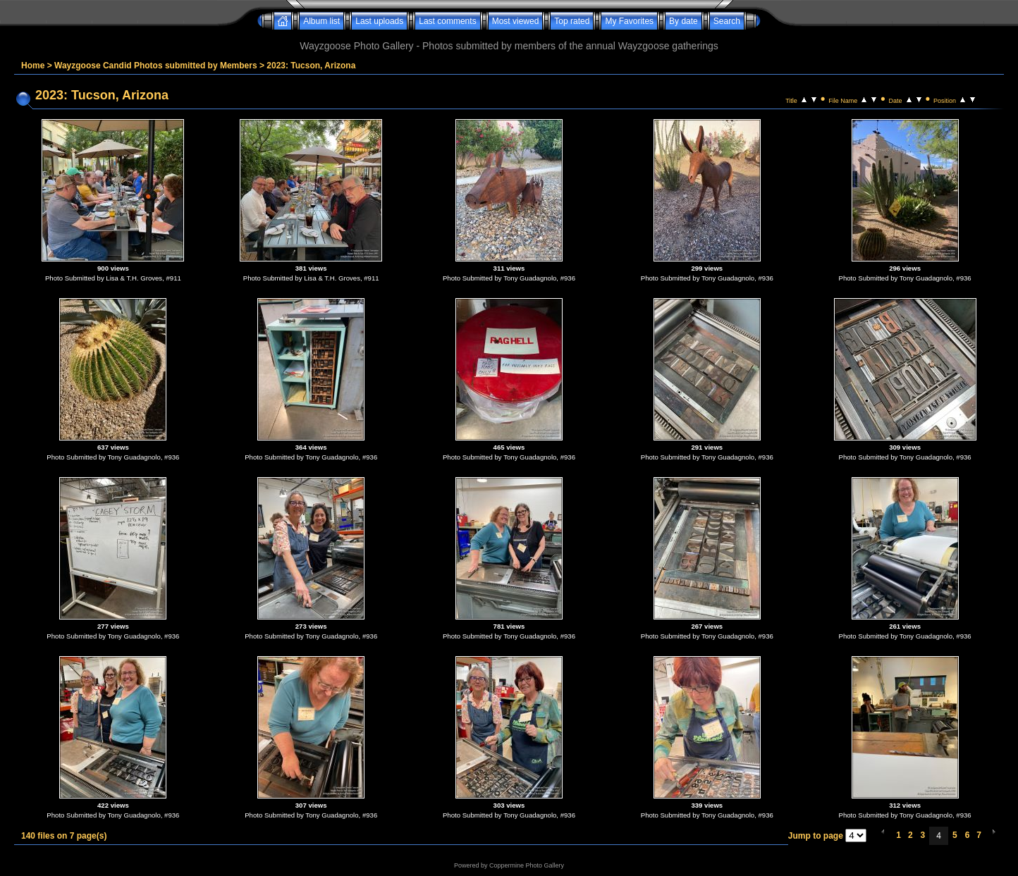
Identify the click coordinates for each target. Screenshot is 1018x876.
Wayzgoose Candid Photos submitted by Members (155, 65)
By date (683, 21)
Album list (321, 21)
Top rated (571, 21)
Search (726, 21)
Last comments (447, 21)
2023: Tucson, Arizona (310, 65)
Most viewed (515, 21)
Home (32, 65)
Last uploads (379, 21)
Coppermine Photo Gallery (526, 865)
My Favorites (629, 21)
